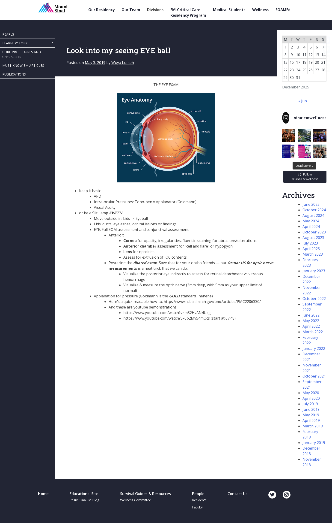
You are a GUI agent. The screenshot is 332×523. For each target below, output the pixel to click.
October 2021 (314, 376)
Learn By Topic (15, 43)
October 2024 (314, 209)
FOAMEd (283, 9)
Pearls (8, 34)
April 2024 (311, 226)
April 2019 (311, 420)
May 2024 (310, 221)
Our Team (131, 9)
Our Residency (101, 9)
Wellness (260, 9)
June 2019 (311, 409)
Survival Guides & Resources (145, 493)
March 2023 (312, 254)
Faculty (197, 507)
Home (43, 493)
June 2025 (311, 204)
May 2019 (310, 414)
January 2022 (313, 348)
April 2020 (311, 398)
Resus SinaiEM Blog (84, 500)
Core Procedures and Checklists (21, 54)
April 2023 (311, 248)
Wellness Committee (135, 500)
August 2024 (313, 215)
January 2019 (313, 442)
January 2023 (313, 270)
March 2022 (312, 331)
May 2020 (310, 392)
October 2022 (314, 298)
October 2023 (314, 232)
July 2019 (310, 403)
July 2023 (310, 243)
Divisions (155, 9)
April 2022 (311, 326)
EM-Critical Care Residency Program (188, 12)
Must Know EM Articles (23, 65)
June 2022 (311, 315)
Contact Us (237, 493)
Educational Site (84, 493)
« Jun (302, 100)
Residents (199, 500)
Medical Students (229, 9)
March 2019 (312, 426)
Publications (14, 74)
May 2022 (310, 320)
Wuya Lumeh (122, 62)
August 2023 (313, 237)
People (198, 493)
